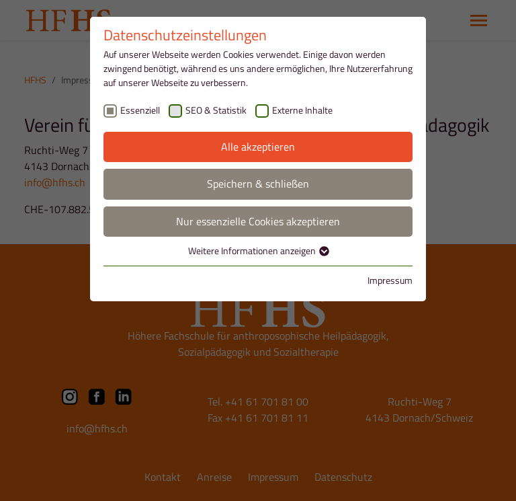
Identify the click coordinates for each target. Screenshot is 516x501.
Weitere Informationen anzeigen (258, 250)
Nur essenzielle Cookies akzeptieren (258, 221)
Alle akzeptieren (258, 147)
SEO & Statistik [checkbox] (216, 110)
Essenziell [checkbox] (140, 110)
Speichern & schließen (258, 184)
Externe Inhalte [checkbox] (302, 110)
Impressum (390, 280)
